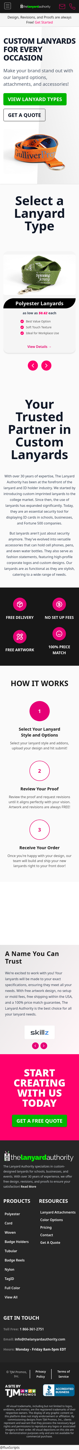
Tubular (11, 1251)
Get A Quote (50, 1242)
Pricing (46, 1227)
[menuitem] (16, 1214)
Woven (10, 1232)
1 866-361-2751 (32, 1329)
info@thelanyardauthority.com (40, 1339)
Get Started (44, 22)
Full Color (12, 1288)
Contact (46, 1235)
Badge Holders (17, 1241)
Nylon (9, 1269)
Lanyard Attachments (58, 1212)
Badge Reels (15, 1260)
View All (11, 1297)
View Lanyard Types (35, 99)
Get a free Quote (39, 1120)
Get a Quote (24, 114)
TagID (9, 1278)
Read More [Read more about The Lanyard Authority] (28, 1187)
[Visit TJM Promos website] (20, 1391)
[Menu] (7, 6)
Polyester (12, 1214)
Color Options (51, 1220)
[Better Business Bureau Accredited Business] (59, 1390)
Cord (8, 1223)
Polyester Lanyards (40, 303)
